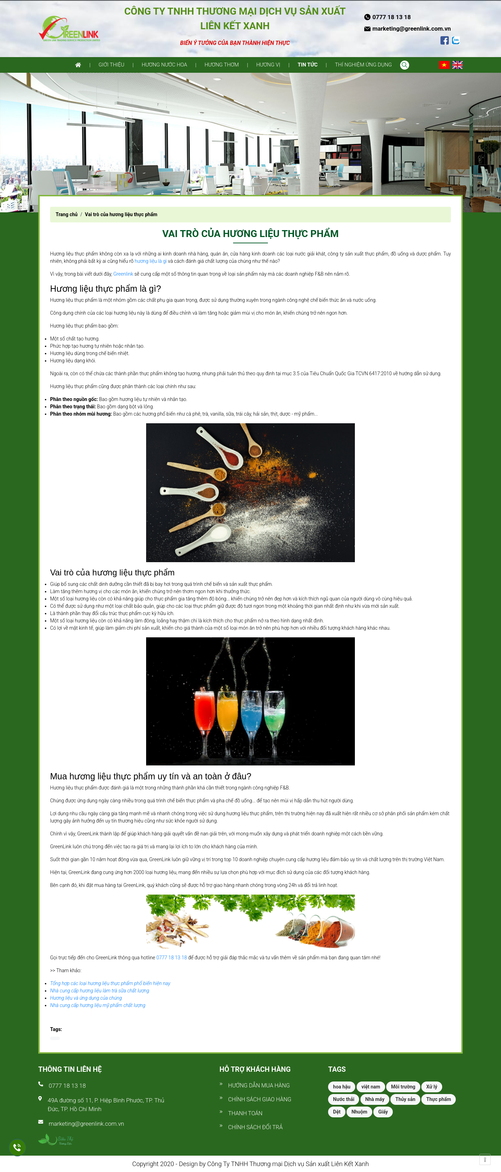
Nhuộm (359, 1112)
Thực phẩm (438, 1099)
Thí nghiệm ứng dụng (363, 65)
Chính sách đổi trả (255, 1127)
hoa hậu (341, 1087)
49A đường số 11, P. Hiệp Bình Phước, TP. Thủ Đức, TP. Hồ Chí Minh (106, 1105)
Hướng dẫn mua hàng (259, 1085)
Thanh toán (245, 1113)
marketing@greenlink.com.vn (86, 1123)
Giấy (383, 1112)
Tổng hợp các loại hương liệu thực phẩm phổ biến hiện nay (110, 983)
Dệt (336, 1112)
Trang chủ (67, 214)
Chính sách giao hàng (259, 1099)
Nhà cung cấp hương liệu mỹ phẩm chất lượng (97, 1005)
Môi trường (403, 1087)
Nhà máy (374, 1099)
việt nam (370, 1087)
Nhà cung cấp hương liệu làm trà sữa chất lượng (99, 990)
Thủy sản (405, 1099)
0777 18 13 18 (171, 957)
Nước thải (343, 1099)
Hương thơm (222, 65)
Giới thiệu (111, 65)
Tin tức (308, 65)
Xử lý (431, 1087)
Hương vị (268, 65)
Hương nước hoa (164, 65)
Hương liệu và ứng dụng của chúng (86, 998)
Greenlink (123, 274)
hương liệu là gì (151, 261)
